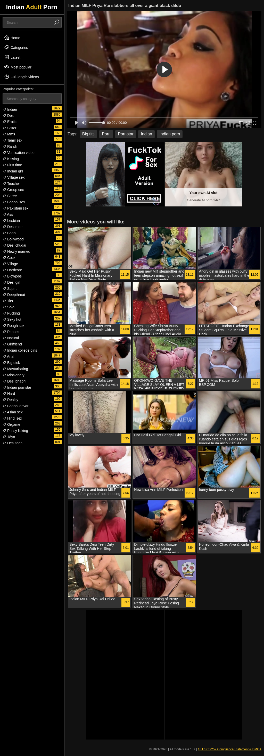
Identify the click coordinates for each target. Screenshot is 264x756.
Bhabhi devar (15, 406)
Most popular (17, 67)
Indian (10, 109)
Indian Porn (31, 7)
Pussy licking (15, 431)
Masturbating (15, 369)
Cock (9, 258)
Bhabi (9, 233)
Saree (10, 196)
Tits (8, 301)
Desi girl (11, 282)
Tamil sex (12, 140)
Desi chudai (14, 245)
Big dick (11, 363)
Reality (10, 400)
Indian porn (169, 134)
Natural (11, 338)
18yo (9, 437)
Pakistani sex (15, 208)
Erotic (9, 122)
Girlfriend (12, 344)
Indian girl (13, 171)
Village (10, 264)
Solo (8, 307)
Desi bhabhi (14, 381)
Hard (9, 394)
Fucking (11, 313)
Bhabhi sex (14, 202)
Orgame (11, 424)
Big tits (88, 134)
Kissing (11, 159)
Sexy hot (12, 319)
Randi (9, 146)
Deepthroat (14, 295)
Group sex (13, 190)
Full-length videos (21, 77)
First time (12, 165)
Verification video (19, 153)
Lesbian (11, 221)
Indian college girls (20, 350)
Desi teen (12, 443)
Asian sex (13, 412)
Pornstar (125, 134)
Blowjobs (12, 276)
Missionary (13, 375)
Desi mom (13, 227)
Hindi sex (12, 418)
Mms (9, 134)
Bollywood (13, 239)
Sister (9, 128)
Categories (16, 47)
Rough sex (13, 326)
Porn (106, 134)
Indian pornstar (17, 387)
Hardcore (12, 270)
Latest (12, 57)
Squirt (9, 288)
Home (12, 37)
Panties (11, 332)
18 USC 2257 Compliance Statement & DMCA (229, 749)
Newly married (16, 251)
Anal (8, 356)
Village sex (13, 177)
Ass (8, 214)
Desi (8, 116)
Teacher (11, 183)
